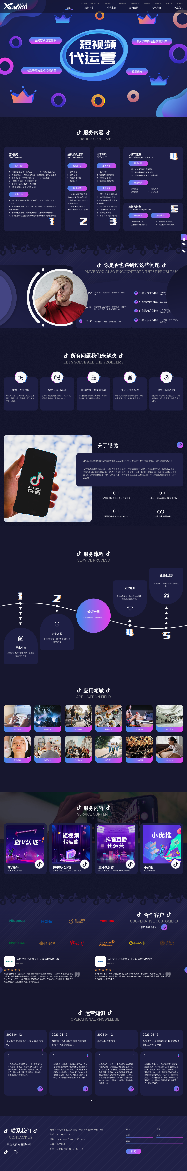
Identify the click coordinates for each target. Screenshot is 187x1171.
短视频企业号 (109, 3)
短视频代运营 (95, 3)
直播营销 (147, 3)
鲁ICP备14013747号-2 (71, 1149)
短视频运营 (122, 3)
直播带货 (158, 3)
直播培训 (180, 3)
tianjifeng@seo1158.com (71, 1139)
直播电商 (169, 3)
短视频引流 (135, 3)
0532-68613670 (65, 1134)
